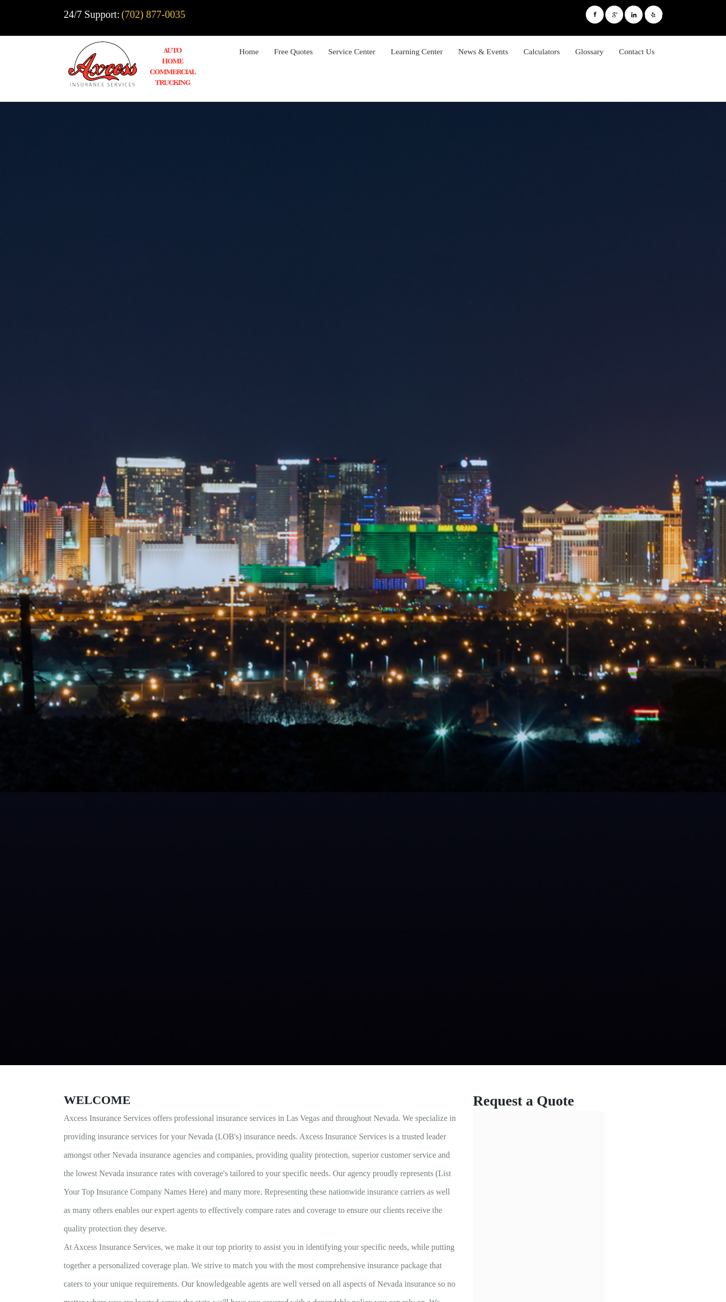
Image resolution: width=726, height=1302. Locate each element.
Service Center (351, 51)
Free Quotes (293, 51)
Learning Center (417, 51)
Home (249, 51)
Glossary (589, 51)
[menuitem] (249, 53)
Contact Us (637, 51)
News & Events (483, 51)
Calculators (541, 51)
